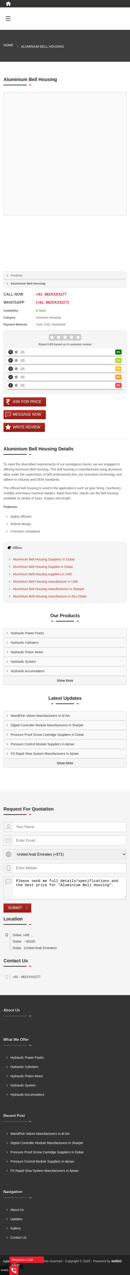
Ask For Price (27, 402)
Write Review (26, 427)
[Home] (8, 3)
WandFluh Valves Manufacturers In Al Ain (40, 716)
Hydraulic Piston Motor (27, 652)
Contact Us (18, 1237)
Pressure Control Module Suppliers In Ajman (42, 744)
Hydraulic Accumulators (27, 671)
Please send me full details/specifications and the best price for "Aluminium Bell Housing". (69, 887)
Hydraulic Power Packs (27, 633)
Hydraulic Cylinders (25, 642)
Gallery (15, 1228)
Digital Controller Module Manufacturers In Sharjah (47, 725)
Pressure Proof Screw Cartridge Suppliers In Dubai (47, 735)
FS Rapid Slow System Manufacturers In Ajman (45, 753)
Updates (16, 1219)
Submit (15, 908)
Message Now (27, 414)
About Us (17, 1210)
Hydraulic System (23, 661)
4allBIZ (116, 1261)
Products (16, 275)
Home (8, 45)
